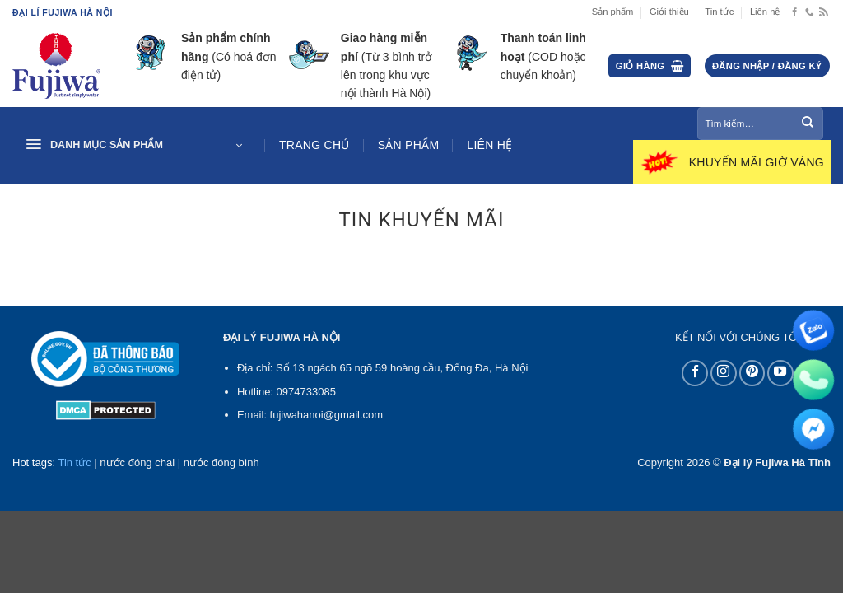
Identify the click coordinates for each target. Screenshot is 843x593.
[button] (649, 66)
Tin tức (719, 11)
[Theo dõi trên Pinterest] (752, 373)
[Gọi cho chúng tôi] (809, 12)
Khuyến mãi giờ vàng (756, 162)
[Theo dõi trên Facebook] (794, 12)
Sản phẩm (613, 11)
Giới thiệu (669, 11)
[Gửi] (807, 123)
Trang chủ (314, 145)
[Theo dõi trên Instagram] (723, 373)
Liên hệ (765, 11)
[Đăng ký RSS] (823, 12)
